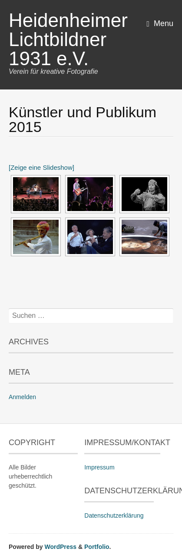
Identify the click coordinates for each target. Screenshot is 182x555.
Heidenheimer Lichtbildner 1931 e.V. (68, 39)
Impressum (99, 467)
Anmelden (22, 396)
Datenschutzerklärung (113, 515)
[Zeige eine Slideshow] (41, 167)
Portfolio (96, 546)
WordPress (60, 546)
